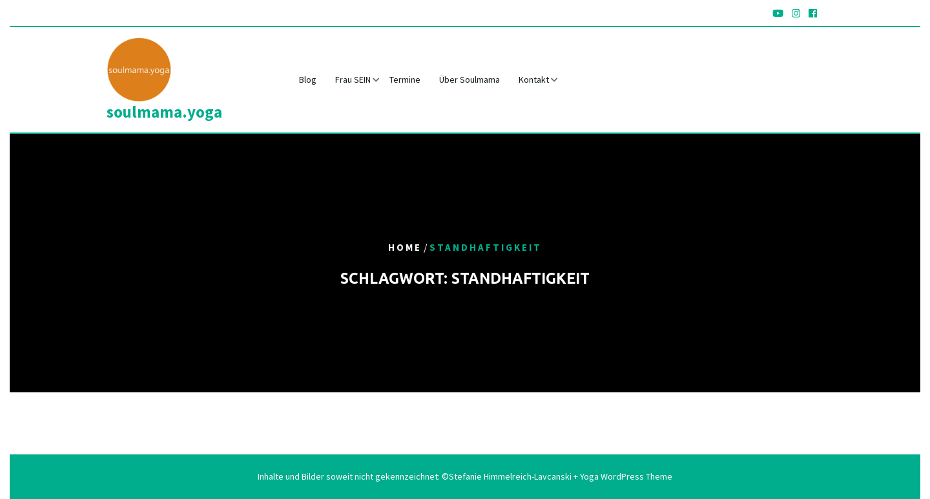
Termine (404, 79)
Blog (307, 79)
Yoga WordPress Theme (625, 476)
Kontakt (534, 79)
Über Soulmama (469, 79)
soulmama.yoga (164, 111)
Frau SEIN (353, 79)
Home (405, 248)
